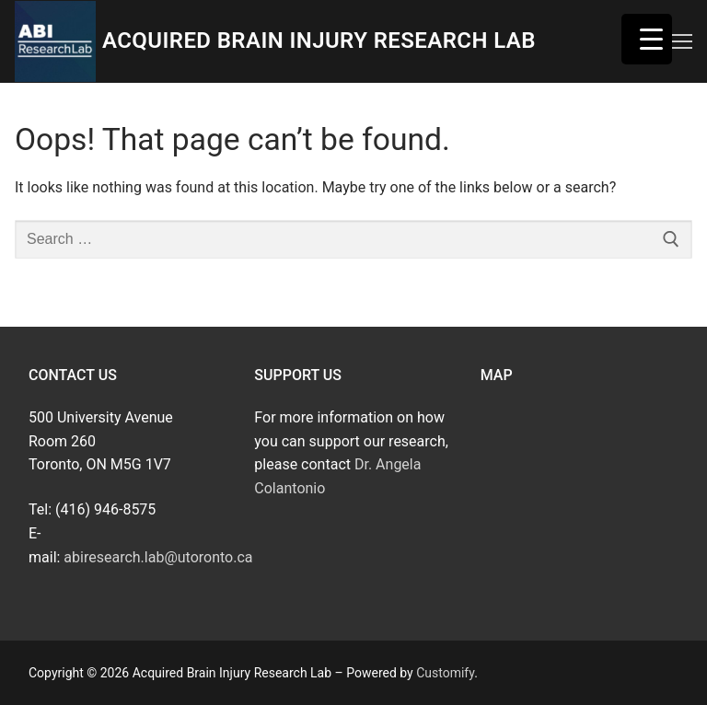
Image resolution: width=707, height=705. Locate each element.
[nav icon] (682, 41)
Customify (445, 672)
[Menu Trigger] (646, 39)
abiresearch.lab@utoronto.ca (158, 557)
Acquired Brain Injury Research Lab (319, 40)
